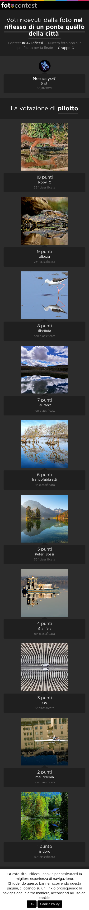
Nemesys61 (44, 79)
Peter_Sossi (44, 554)
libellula (44, 331)
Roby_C (44, 182)
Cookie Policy (50, 904)
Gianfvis (44, 628)
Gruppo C (66, 48)
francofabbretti (44, 479)
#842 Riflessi (32, 43)
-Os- (44, 703)
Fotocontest (19, 5)
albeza (44, 256)
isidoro (44, 851)
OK (31, 904)
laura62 (44, 405)
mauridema (44, 777)
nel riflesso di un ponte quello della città (44, 26)
